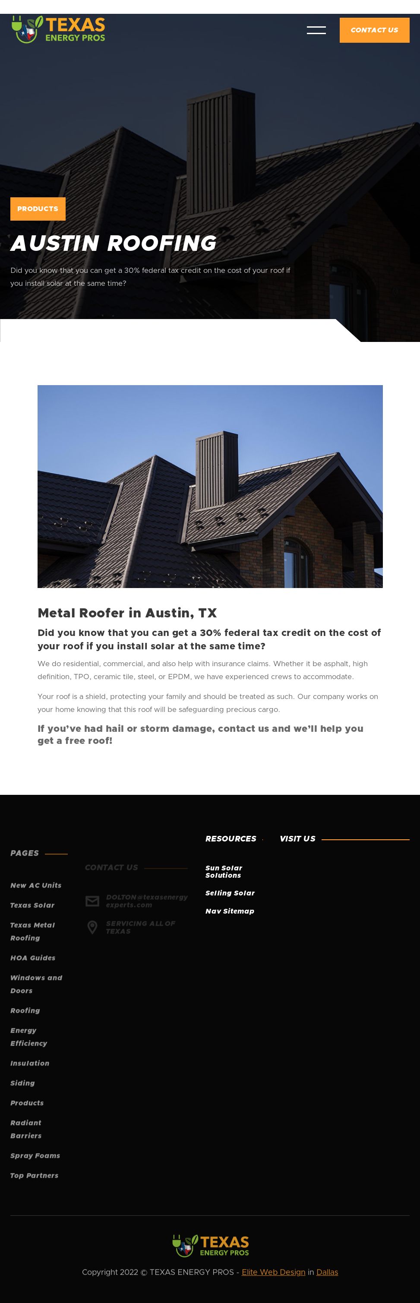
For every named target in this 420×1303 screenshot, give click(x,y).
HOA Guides (33, 972)
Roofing (25, 1025)
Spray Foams (35, 1170)
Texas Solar (32, 919)
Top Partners (34, 1189)
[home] (57, 30)
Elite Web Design (274, 1274)
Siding (22, 1097)
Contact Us (374, 30)
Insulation (30, 1077)
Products (27, 1117)
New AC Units (36, 899)
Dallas (327, 1274)
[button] (316, 30)
